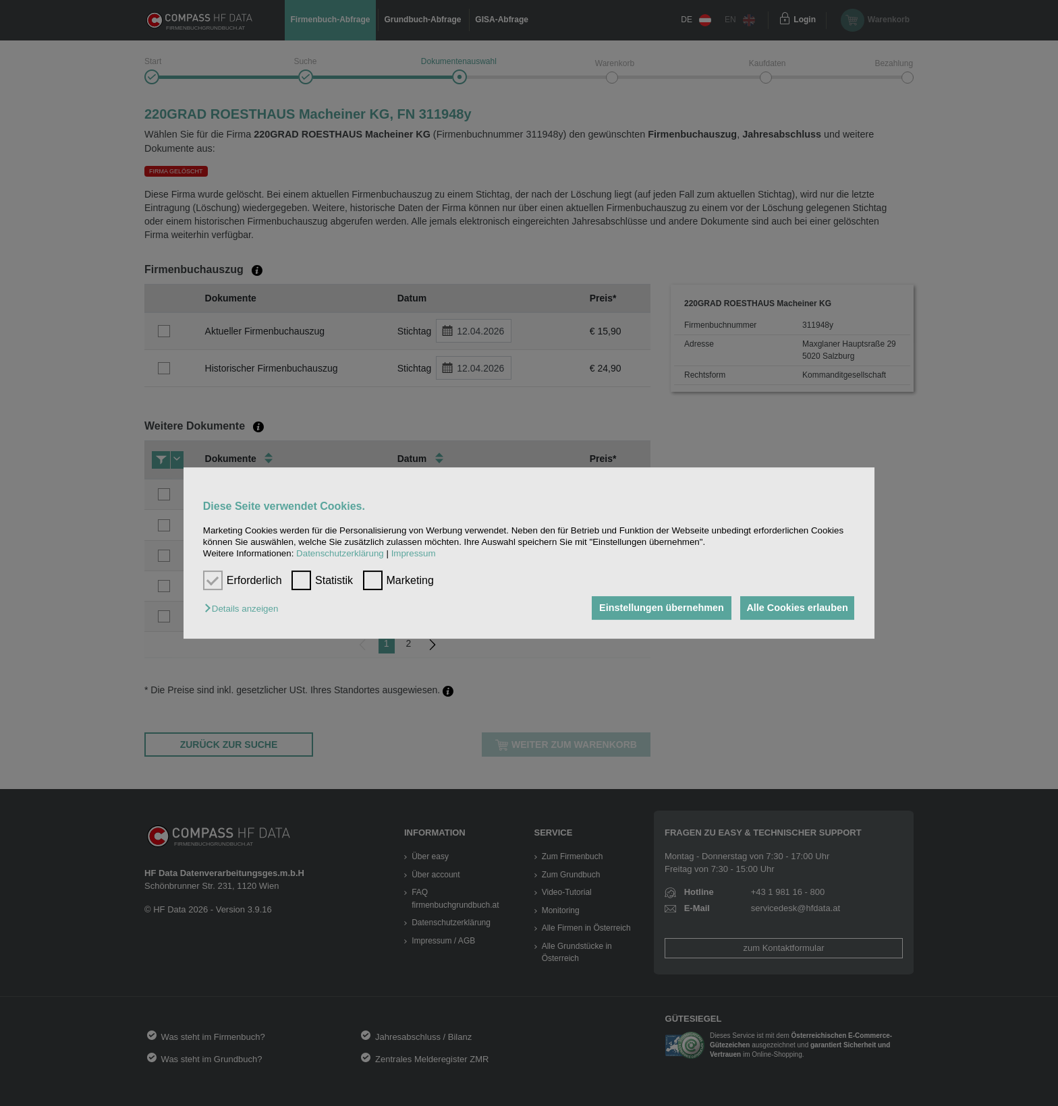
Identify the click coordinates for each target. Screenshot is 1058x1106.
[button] (244, 609)
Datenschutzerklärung (340, 554)
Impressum (413, 554)
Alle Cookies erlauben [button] (794, 608)
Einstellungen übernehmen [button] (655, 608)
